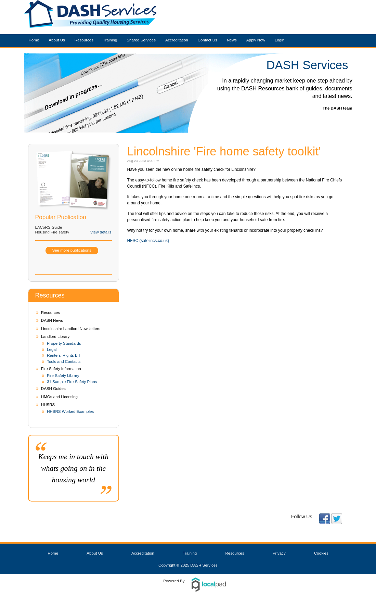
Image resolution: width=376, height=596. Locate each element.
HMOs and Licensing (59, 397)
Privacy (279, 553)
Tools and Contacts (63, 361)
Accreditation (176, 40)
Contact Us (207, 40)
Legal (51, 349)
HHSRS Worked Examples (70, 411)
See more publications (71, 250)
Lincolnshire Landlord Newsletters (70, 329)
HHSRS (48, 405)
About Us (57, 40)
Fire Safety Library (63, 375)
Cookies (321, 553)
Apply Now (255, 40)
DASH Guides (53, 388)
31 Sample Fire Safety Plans (72, 382)
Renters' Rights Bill (63, 355)
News (232, 40)
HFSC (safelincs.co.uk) (148, 240)
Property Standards (64, 343)
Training (110, 40)
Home (34, 40)
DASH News (52, 320)
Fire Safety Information (61, 369)
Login (279, 40)
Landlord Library (55, 336)
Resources (84, 40)
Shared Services (141, 40)
